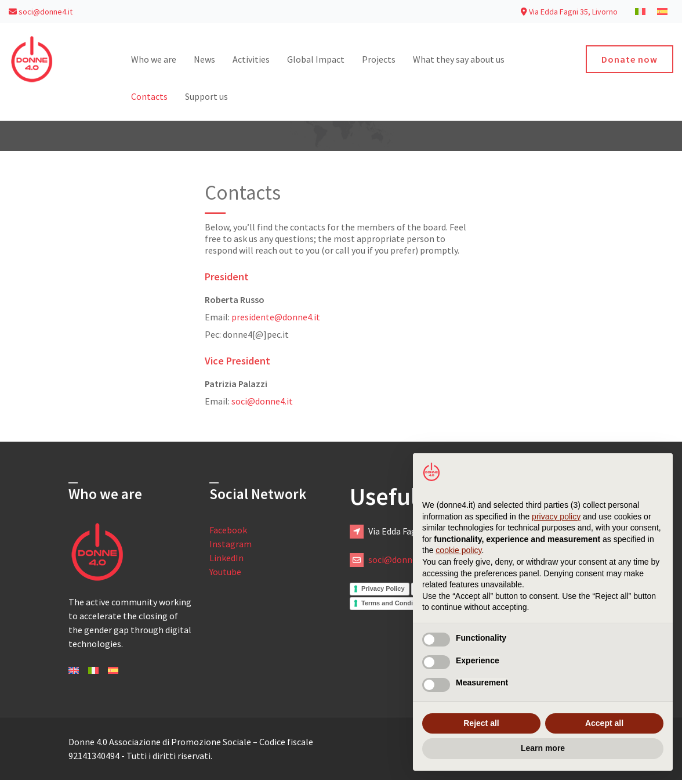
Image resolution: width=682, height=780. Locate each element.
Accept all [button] (604, 723)
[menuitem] (640, 11)
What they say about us (459, 59)
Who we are (153, 59)
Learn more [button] (543, 748)
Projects (379, 59)
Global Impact (315, 59)
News (204, 59)
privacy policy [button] (556, 516)
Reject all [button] (481, 723)
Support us (206, 96)
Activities (251, 59)
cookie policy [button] (458, 550)
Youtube (225, 571)
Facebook (228, 530)
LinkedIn (226, 558)
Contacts (149, 96)
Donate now (629, 59)
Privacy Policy (383, 588)
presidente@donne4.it (275, 317)
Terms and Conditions (394, 603)
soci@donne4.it (40, 11)
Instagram (230, 544)
